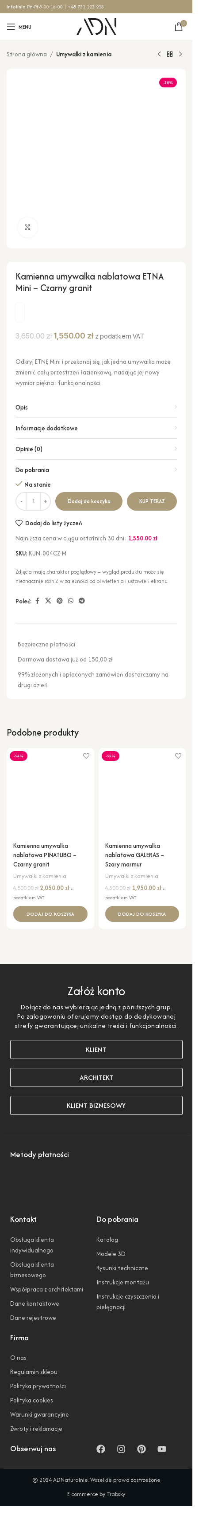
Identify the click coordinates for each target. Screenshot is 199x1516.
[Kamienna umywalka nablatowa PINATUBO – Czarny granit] (50, 792)
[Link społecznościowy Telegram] (82, 601)
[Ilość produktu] (33, 501)
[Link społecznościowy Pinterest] (59, 601)
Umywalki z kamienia (83, 54)
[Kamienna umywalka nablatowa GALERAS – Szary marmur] (142, 792)
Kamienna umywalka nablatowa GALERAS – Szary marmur (134, 855)
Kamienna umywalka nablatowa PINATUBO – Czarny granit (45, 855)
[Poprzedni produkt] (159, 54)
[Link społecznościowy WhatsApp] (70, 601)
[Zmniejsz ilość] (21, 501)
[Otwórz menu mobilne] (19, 26)
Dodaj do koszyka (89, 501)
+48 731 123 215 (86, 6)
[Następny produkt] (180, 54)
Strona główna (27, 54)
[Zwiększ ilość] (45, 501)
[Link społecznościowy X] (48, 601)
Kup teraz (152, 501)
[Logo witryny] (96, 25)
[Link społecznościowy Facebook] (37, 601)
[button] (50, 914)
